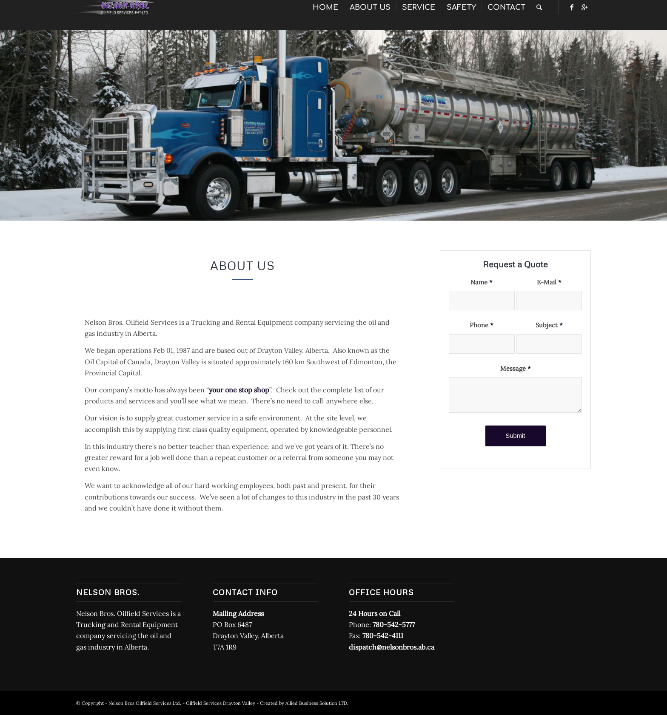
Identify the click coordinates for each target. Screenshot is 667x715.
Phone (481, 325)
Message (515, 368)
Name (481, 282)
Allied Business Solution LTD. (316, 703)
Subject (549, 325)
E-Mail (549, 282)
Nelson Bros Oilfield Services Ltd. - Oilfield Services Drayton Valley (181, 703)
